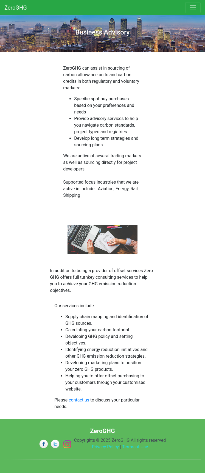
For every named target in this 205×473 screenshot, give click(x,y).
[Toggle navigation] (193, 7)
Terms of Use (135, 446)
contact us (79, 400)
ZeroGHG (15, 7)
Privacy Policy (105, 446)
